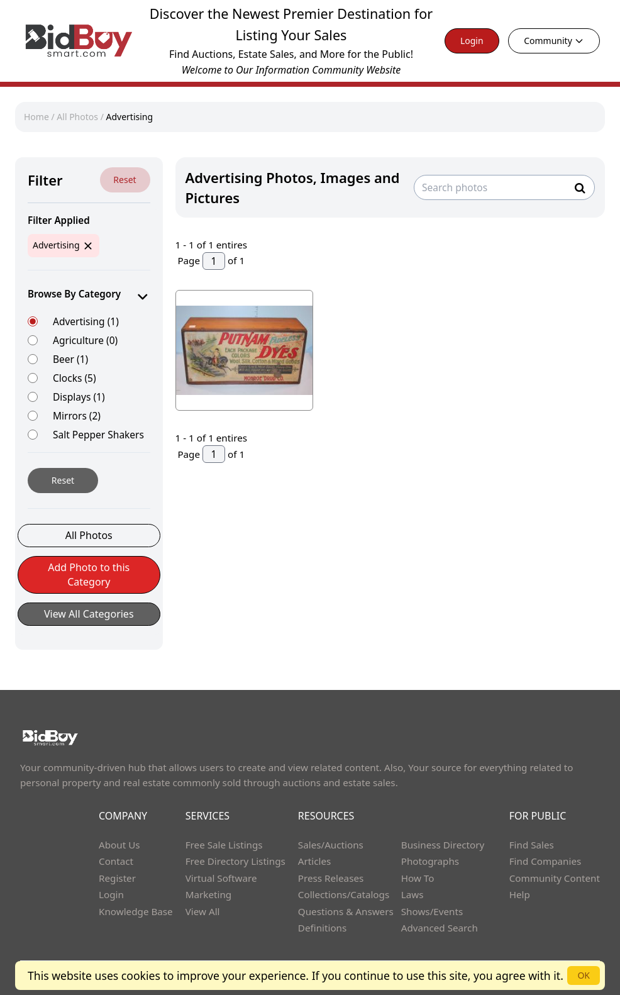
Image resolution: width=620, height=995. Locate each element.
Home (36, 117)
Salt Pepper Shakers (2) (98, 440)
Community (554, 41)
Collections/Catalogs (343, 894)
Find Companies (545, 861)
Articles (314, 861)
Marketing (208, 894)
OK (583, 975)
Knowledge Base (136, 911)
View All (202, 911)
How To (418, 878)
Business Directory (443, 844)
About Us (119, 844)
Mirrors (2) (77, 415)
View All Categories (89, 614)
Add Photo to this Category (89, 574)
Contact (116, 861)
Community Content (554, 878)
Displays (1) (79, 396)
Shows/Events (432, 911)
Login (472, 41)
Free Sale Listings (224, 844)
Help (519, 894)
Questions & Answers (346, 911)
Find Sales (531, 844)
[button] (89, 581)
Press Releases (330, 878)
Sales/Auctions (330, 844)
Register (117, 878)
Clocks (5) (74, 377)
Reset (124, 180)
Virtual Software (221, 878)
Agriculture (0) (85, 340)
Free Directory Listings (235, 861)
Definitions (322, 927)
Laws (412, 894)
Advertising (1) (86, 321)
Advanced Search (439, 927)
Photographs (430, 861)
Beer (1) (70, 358)
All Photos (77, 117)
